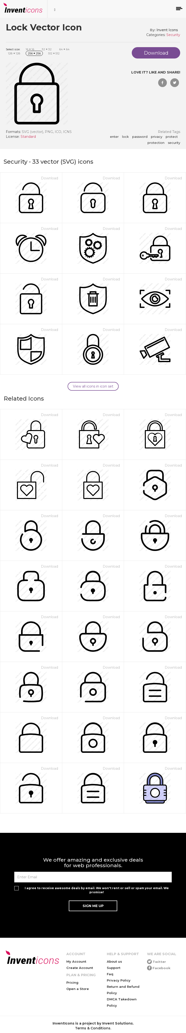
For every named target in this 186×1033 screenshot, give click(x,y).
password (139, 137)
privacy (156, 137)
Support (113, 968)
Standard (28, 136)
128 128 (14, 53)
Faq (110, 974)
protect (172, 137)
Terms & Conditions (92, 1028)
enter (114, 137)
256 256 (34, 53)
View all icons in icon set (93, 386)
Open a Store (77, 989)
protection (155, 143)
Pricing (72, 982)
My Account (76, 961)
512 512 (54, 53)
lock (125, 137)
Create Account (79, 968)
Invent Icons (167, 30)
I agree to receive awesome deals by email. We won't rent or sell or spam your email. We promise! (97, 890)
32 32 (47, 49)
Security (173, 35)
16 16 (30, 49)
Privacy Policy (119, 980)
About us (114, 961)
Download (49, 178)
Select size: (13, 49)
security (174, 143)
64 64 (64, 49)
